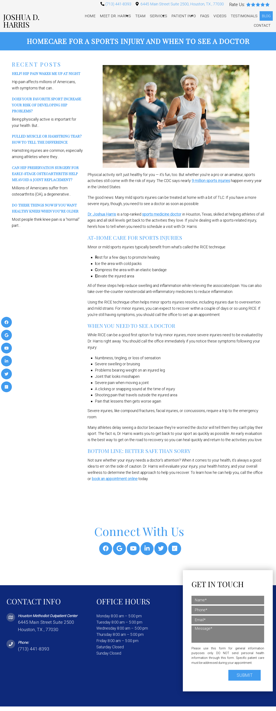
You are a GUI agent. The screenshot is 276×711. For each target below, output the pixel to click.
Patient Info (183, 16)
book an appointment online (115, 478)
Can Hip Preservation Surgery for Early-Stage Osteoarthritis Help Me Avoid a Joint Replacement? (45, 173)
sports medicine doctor (161, 214)
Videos (219, 16)
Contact (262, 25)
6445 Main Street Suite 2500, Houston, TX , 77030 (182, 4)
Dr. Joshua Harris (102, 214)
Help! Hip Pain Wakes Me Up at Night (46, 73)
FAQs (204, 16)
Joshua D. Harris (21, 20)
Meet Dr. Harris (115, 16)
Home (90, 16)
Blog (266, 16)
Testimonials (244, 16)
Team (140, 16)
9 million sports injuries (211, 181)
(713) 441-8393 (118, 4)
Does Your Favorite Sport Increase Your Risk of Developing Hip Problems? (46, 104)
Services (158, 16)
